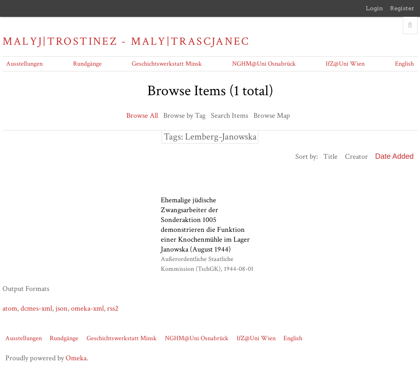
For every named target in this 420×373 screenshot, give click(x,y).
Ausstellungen (24, 63)
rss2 (113, 308)
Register (402, 8)
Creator (356, 156)
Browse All (142, 115)
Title (330, 156)
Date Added (394, 156)
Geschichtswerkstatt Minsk (167, 63)
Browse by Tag (184, 115)
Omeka (76, 358)
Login (374, 8)
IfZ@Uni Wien (345, 63)
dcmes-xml (36, 308)
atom (9, 308)
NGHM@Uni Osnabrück (264, 63)
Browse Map (271, 115)
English (404, 63)
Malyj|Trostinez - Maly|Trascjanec (125, 41)
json (61, 308)
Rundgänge (87, 63)
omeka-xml (87, 308)
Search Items (229, 115)
